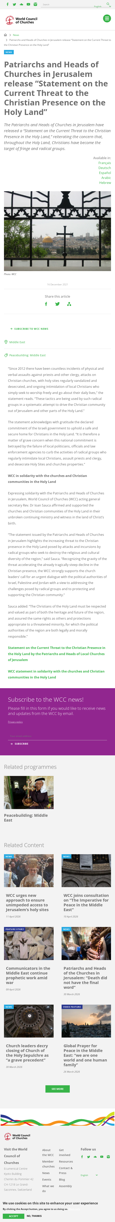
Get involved (64, 1152)
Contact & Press (66, 1170)
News (16, 35)
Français (104, 163)
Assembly (65, 1186)
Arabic (106, 178)
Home (5, 34)
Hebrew (105, 183)
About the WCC (48, 1152)
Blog (62, 1179)
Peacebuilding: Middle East (27, 355)
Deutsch (104, 168)
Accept (13, 1216)
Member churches (48, 1164)
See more (58, 1089)
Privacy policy (15, 721)
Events (46, 1179)
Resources (66, 1161)
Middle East (17, 342)
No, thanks (34, 1216)
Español (105, 173)
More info (74, 1209)
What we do (48, 1188)
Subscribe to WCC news (31, 329)
